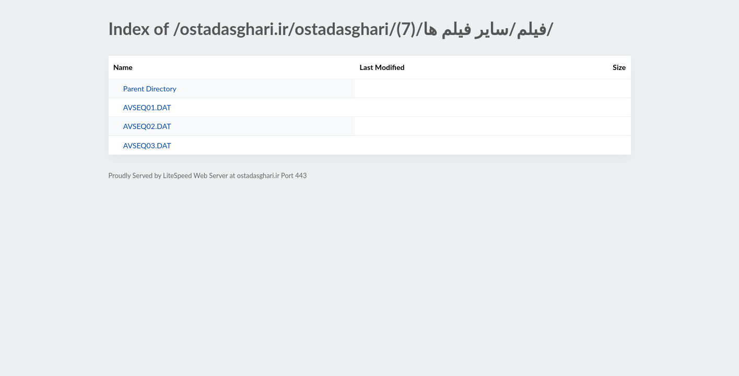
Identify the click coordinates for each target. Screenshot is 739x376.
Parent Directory (150, 88)
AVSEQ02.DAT (147, 126)
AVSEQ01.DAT (147, 107)
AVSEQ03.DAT (147, 145)
